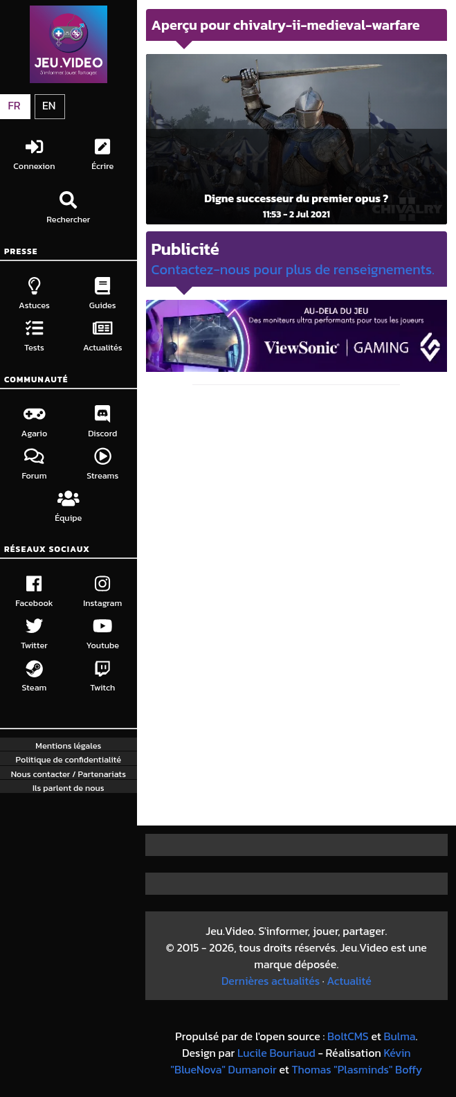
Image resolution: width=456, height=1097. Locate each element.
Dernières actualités (270, 980)
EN (48, 105)
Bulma (399, 1036)
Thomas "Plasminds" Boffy (357, 1069)
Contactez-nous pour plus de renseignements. (293, 269)
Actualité (349, 980)
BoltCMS (348, 1036)
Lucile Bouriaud (276, 1052)
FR (14, 105)
